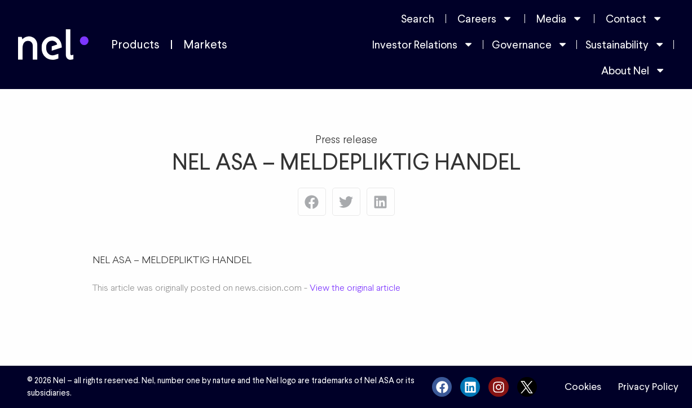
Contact (634, 18)
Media (559, 18)
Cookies (583, 386)
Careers (485, 18)
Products (135, 44)
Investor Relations (423, 44)
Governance (530, 44)
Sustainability (625, 44)
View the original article (355, 288)
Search (417, 18)
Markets (205, 44)
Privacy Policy (648, 386)
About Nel (633, 70)
